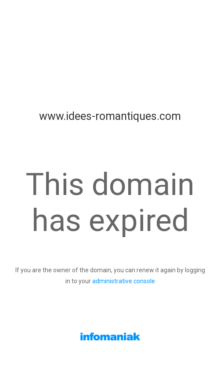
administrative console (123, 281)
